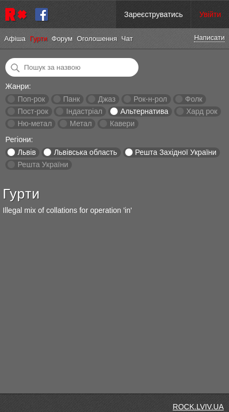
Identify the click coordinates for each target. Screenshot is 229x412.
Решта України (43, 164)
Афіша (15, 39)
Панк (71, 99)
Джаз (107, 99)
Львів (27, 152)
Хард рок (201, 111)
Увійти (210, 14)
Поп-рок (31, 99)
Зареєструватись (153, 14)
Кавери (122, 123)
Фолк (193, 99)
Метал (81, 123)
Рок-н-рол (150, 99)
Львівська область (85, 152)
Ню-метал (35, 123)
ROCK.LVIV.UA (198, 406)
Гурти (38, 39)
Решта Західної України (175, 152)
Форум (62, 39)
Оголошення (97, 39)
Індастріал (84, 111)
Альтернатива (144, 111)
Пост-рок (33, 111)
